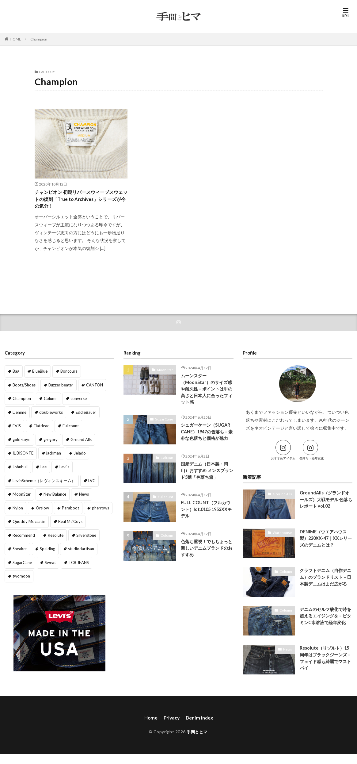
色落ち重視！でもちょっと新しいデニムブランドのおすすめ (206, 559)
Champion (38, 39)
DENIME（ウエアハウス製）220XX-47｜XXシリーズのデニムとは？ (325, 542)
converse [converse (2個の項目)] (76, 401)
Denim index (200, 722)
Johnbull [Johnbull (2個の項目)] (70, 454)
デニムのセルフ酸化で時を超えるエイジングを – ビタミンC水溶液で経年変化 (325, 624)
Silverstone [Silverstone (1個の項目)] (83, 520)
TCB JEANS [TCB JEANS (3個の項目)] (75, 547)
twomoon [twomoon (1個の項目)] (20, 560)
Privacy (171, 722)
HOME (15, 39)
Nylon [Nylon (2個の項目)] (17, 494)
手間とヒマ (197, 736)
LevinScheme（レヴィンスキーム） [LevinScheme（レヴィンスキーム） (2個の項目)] (64, 468)
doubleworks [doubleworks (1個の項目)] (49, 415)
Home (150, 722)
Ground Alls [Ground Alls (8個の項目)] (48, 441)
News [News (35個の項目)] (100, 481)
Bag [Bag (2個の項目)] (16, 375)
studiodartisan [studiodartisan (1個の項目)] (77, 534)
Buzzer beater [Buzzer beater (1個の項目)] (58, 388)
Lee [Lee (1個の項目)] (92, 454)
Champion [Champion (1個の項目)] (21, 401)
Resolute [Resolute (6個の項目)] (54, 520)
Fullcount (166, 507)
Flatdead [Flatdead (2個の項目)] (40, 428)
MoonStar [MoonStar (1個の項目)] (40, 481)
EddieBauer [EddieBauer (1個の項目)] (83, 415)
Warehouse (284, 536)
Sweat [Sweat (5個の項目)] (48, 547)
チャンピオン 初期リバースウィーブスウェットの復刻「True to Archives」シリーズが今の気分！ (79, 201)
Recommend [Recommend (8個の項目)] (23, 520)
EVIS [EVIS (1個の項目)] (16, 428)
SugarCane (165, 424)
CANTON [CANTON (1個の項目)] (90, 388)
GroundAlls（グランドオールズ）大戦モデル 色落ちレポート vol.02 (326, 503)
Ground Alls (283, 498)
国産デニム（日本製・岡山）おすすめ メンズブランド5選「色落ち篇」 (206, 481)
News (288, 653)
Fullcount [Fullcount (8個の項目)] (68, 428)
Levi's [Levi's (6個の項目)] (17, 468)
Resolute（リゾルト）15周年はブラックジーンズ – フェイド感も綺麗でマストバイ (326, 663)
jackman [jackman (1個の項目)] (19, 454)
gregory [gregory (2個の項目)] (19, 441)
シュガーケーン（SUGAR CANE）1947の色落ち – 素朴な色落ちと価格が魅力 (207, 441)
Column (167, 468)
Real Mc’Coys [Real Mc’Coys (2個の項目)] (66, 507)
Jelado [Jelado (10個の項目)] (44, 454)
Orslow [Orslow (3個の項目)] (41, 494)
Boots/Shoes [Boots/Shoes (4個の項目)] (23, 388)
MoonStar (166, 373)
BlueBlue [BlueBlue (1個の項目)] (39, 375)
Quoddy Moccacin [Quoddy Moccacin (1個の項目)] (28, 507)
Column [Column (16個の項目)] (48, 401)
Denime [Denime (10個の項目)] (19, 415)
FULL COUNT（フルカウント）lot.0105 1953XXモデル (207, 520)
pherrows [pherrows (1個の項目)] (96, 494)
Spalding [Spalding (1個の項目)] (45, 534)
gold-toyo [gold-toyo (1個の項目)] (96, 428)
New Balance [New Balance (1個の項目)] (71, 481)
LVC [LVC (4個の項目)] (16, 481)
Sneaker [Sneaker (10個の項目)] (19, 534)
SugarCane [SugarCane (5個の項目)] (21, 547)
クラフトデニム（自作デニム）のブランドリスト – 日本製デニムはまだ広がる (325, 585)
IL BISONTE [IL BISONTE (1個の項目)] (80, 441)
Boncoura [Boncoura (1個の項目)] (68, 375)
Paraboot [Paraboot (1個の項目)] (67, 494)
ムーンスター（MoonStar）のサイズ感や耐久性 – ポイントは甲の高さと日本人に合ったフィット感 (206, 393)
